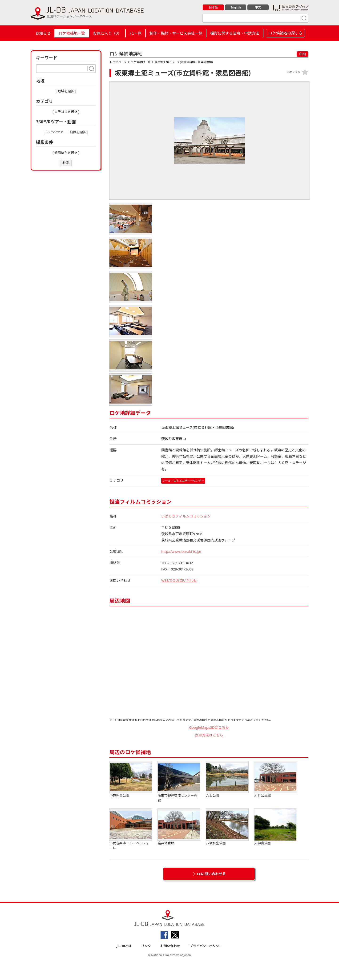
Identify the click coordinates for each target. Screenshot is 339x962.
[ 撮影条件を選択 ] (66, 152)
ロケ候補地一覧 (72, 33)
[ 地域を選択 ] (66, 91)
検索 (66, 163)
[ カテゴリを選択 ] (66, 111)
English (235, 7)
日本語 (213, 7)
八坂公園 (227, 779)
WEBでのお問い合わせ (179, 580)
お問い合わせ (170, 946)
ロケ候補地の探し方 (285, 33)
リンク (146, 946)
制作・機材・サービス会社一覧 (175, 33)
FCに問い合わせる (211, 873)
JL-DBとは (124, 946)
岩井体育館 (179, 827)
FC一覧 (135, 33)
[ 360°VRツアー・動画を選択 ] (66, 132)
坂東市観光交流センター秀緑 (179, 782)
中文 (258, 7)
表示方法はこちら (209, 735)
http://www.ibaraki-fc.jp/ (181, 551)
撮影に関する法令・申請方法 (234, 33)
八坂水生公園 (227, 827)
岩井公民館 (275, 779)
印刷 (302, 54)
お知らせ (43, 33)
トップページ (117, 62)
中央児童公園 (130, 779)
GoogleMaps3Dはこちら (209, 727)
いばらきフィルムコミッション (186, 516)
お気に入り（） (107, 33)
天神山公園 (275, 827)
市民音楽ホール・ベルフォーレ (130, 829)
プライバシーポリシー (206, 946)
